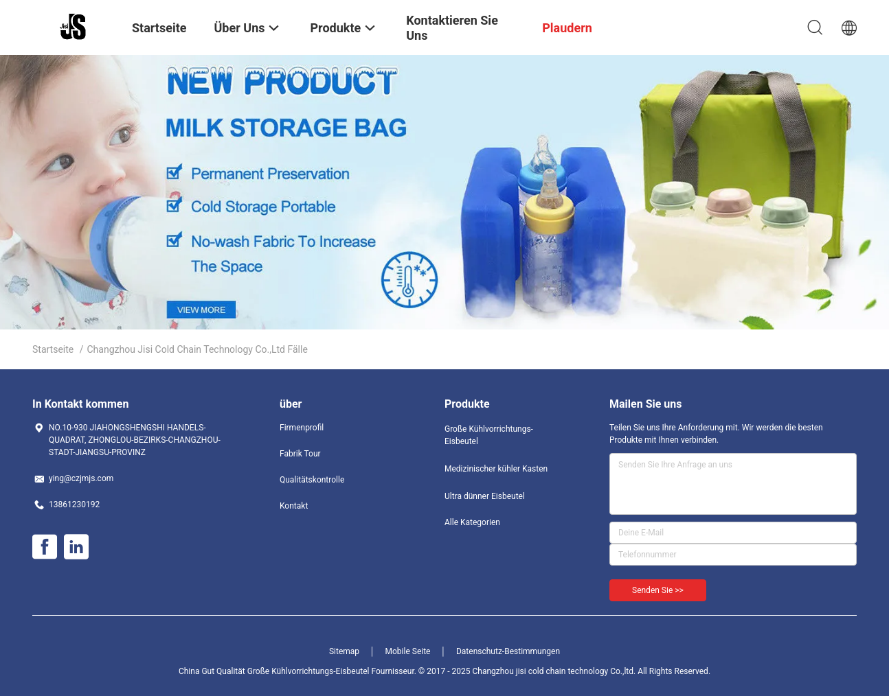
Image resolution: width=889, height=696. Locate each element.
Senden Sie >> (658, 590)
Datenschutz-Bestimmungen (508, 651)
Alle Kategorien (472, 522)
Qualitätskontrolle (312, 480)
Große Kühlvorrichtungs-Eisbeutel (488, 435)
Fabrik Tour (300, 454)
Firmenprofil (302, 427)
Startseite (53, 349)
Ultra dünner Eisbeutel (484, 496)
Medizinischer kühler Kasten (496, 469)
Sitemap (344, 651)
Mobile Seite (408, 651)
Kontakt (294, 506)
